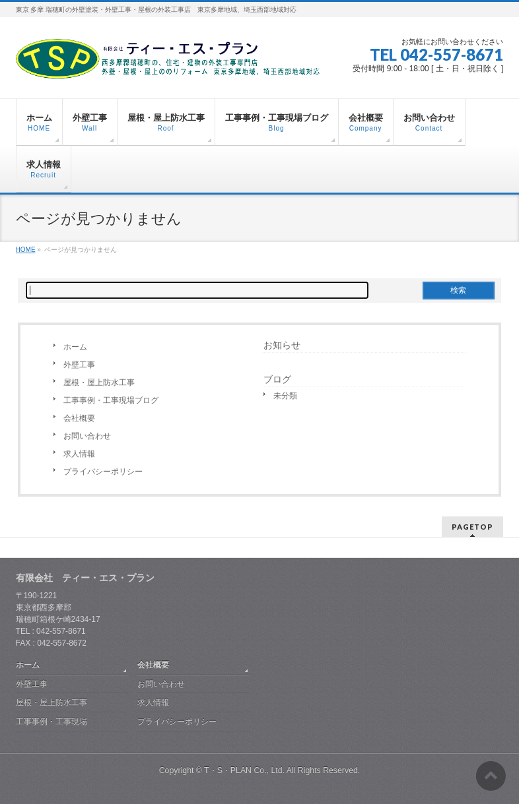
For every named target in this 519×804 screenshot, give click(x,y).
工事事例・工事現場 (51, 721)
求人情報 (79, 453)
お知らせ (281, 345)
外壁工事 (79, 364)
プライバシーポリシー (103, 471)
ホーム (75, 347)
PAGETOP (472, 526)
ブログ (277, 379)
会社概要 (79, 418)
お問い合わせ (87, 436)
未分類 (285, 395)
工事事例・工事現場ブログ (110, 400)
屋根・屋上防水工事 (99, 382)
